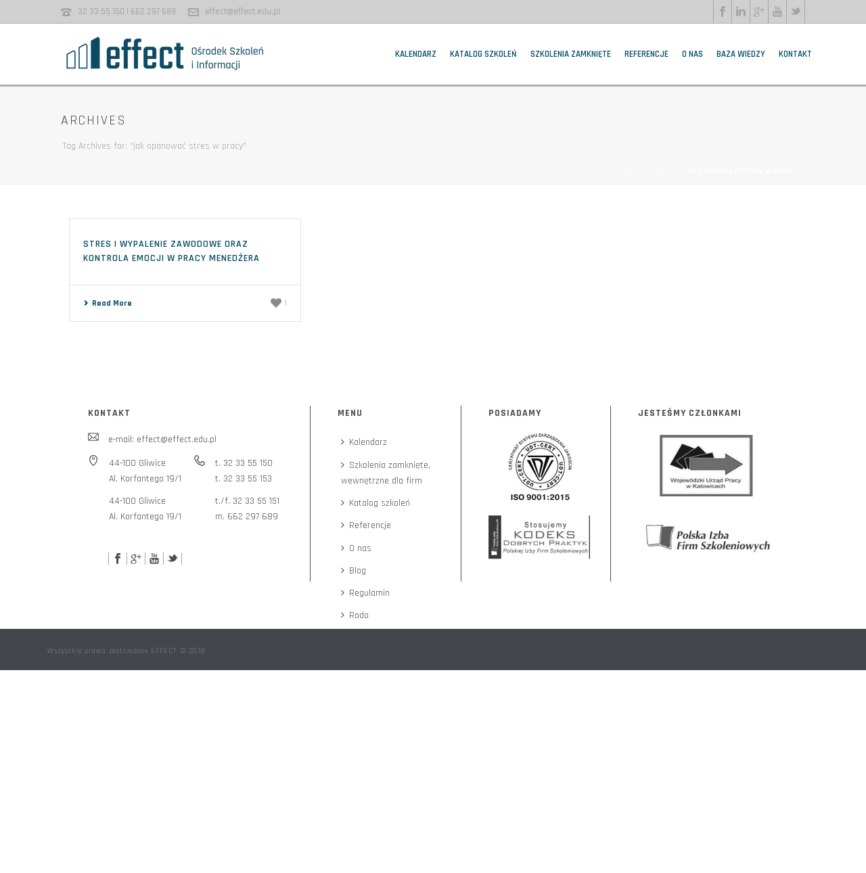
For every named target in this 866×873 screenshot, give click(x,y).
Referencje (646, 54)
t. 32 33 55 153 (243, 479)
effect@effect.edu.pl (242, 11)
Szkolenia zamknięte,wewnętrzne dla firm (385, 473)
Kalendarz (415, 54)
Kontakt (795, 54)
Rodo (355, 615)
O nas (692, 54)
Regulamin (365, 593)
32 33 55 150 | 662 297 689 (127, 11)
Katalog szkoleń (483, 54)
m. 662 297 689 (246, 517)
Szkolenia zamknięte (570, 54)
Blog (353, 571)
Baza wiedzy (740, 54)
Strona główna (644, 171)
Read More (107, 303)
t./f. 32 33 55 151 (247, 501)
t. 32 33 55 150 (244, 463)
